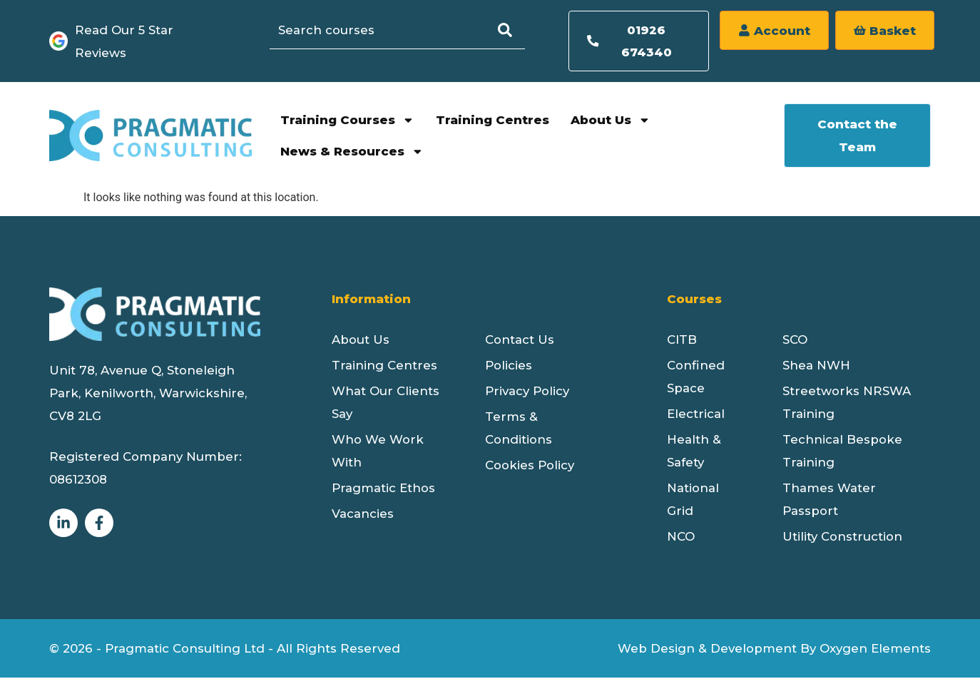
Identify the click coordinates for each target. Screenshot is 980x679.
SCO (794, 341)
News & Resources (352, 153)
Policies (508, 366)
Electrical (696, 415)
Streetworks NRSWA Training (846, 403)
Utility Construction (842, 538)
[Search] (515, 30)
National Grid (693, 500)
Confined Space (696, 378)
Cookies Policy (529, 466)
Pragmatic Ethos (383, 489)
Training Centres (492, 121)
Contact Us (519, 341)
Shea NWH (816, 366)
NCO (681, 538)
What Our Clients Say (385, 403)
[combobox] (387, 30)
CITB (682, 341)
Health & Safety (694, 452)
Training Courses (347, 121)
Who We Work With (378, 452)
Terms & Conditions (518, 429)
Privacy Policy (527, 392)
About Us (610, 121)
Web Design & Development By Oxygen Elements (774, 650)
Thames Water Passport (829, 500)
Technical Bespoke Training (842, 452)
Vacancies (363, 515)
